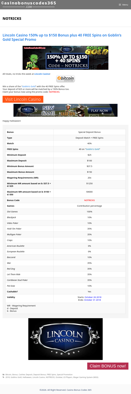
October (59, 377)
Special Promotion (65, 374)
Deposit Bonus (39, 374)
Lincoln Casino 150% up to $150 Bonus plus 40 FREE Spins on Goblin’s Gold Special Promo (62, 37)
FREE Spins (51, 374)
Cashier (22, 374)
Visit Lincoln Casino (23, 99)
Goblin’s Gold (28, 86)
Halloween (27, 377)
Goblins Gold (16, 377)
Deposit (29, 374)
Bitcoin (8, 374)
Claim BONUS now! (108, 366)
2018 (7, 377)
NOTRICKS (54, 91)
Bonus (15, 374)
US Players (67, 377)
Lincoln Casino (42, 73)
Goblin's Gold (92, 149)
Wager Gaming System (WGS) (85, 377)
